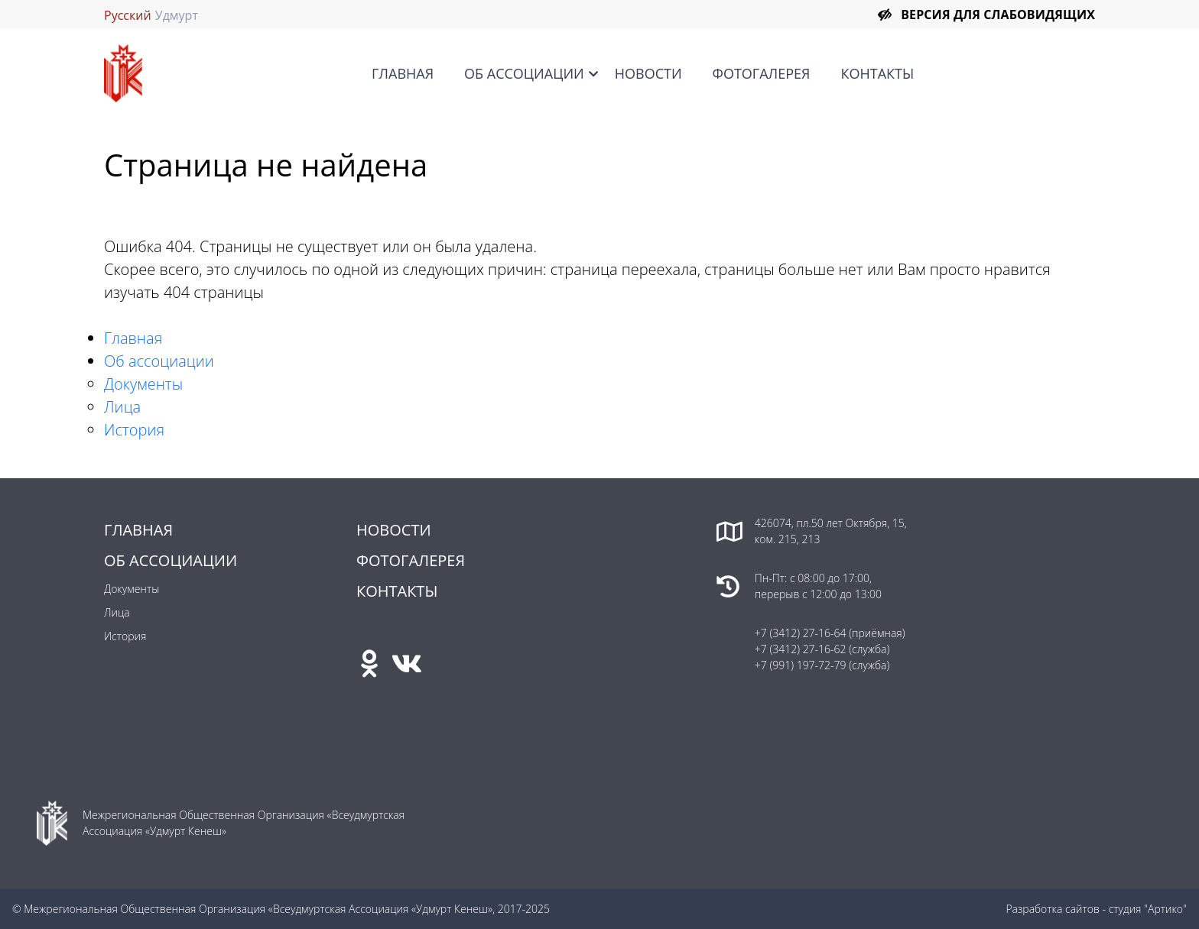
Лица (122, 407)
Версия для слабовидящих (998, 14)
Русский (127, 15)
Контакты (877, 73)
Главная (403, 73)
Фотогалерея (762, 73)
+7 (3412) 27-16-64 (800, 633)
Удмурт (176, 15)
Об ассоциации (524, 73)
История (134, 429)
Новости (648, 73)
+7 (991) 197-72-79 (800, 665)
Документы (143, 384)
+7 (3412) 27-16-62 (800, 649)
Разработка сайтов (1053, 908)
